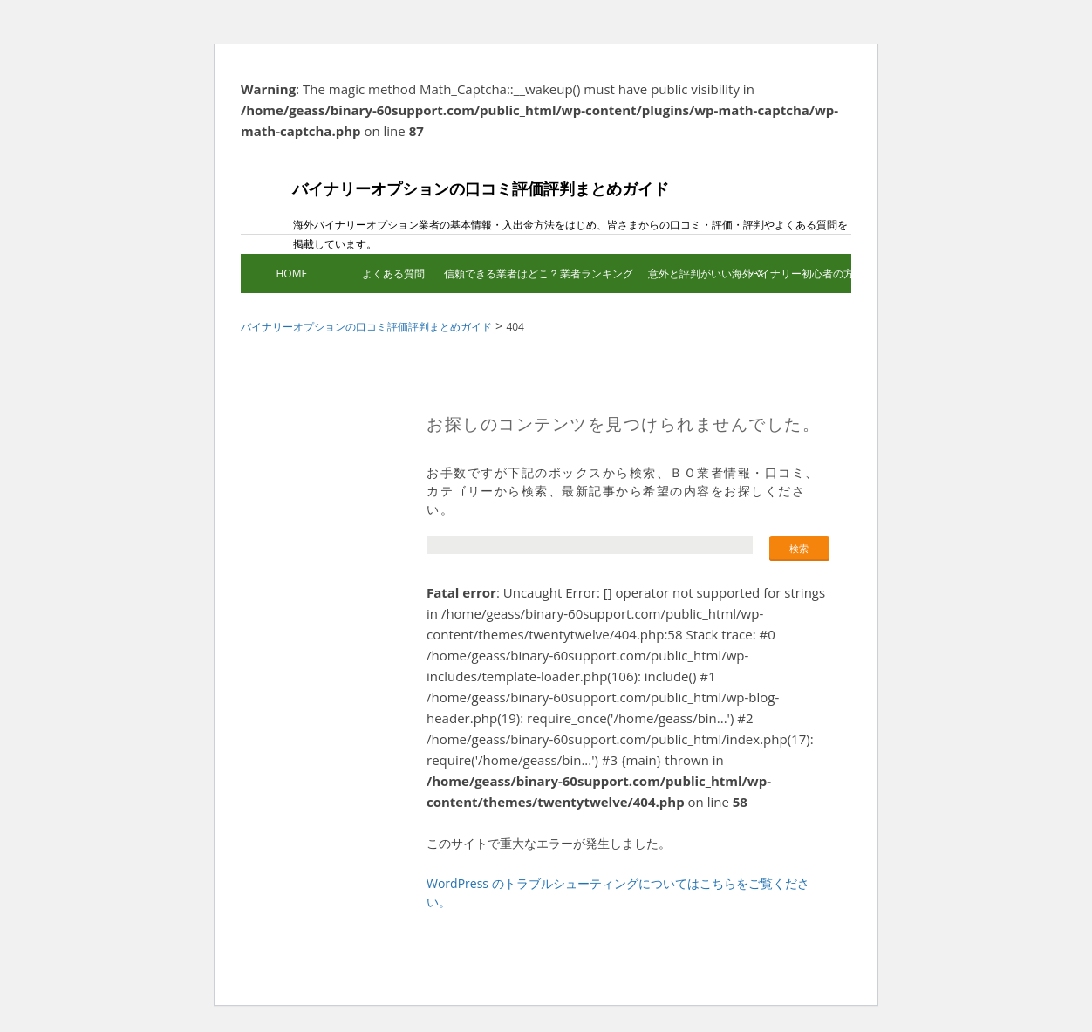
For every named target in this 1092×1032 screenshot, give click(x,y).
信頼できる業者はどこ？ (495, 273)
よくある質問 (393, 273)
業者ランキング (596, 273)
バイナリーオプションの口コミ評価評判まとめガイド (455, 203)
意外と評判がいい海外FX (699, 273)
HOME (292, 273)
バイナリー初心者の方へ (800, 273)
